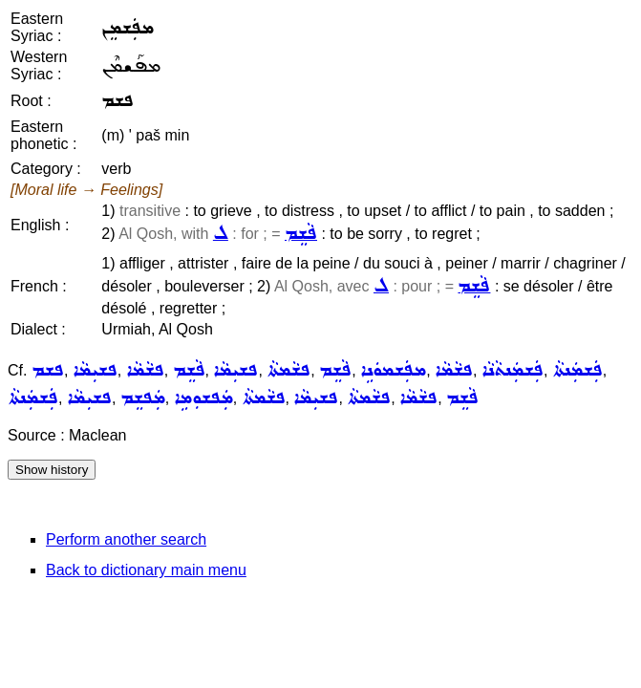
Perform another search (126, 539)
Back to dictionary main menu (146, 570)
